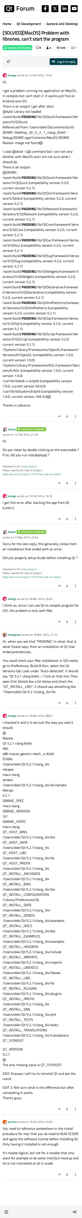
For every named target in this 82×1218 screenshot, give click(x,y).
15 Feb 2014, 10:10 (40, 496)
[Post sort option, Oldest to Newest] (8, 61)
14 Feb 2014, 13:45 (40, 75)
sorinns (12, 1122)
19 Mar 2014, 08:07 (40, 716)
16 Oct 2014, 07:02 (41, 1122)
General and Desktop (17, 48)
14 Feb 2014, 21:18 (26, 434)
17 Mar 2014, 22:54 (26, 537)
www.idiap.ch (29, 466)
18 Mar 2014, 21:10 (45, 634)
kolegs (12, 75)
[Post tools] (76, 416)
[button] (6, 1212)
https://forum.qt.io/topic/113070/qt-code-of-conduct (32, 474)
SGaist (12, 429)
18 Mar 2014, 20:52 (40, 599)
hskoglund (14, 634)
